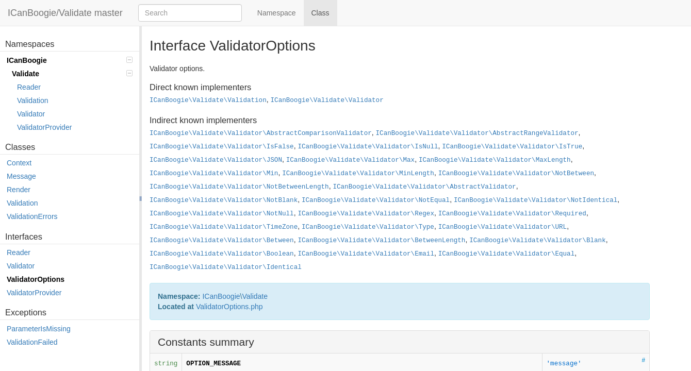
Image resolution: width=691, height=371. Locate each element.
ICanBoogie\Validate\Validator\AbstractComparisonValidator (261, 133)
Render (18, 189)
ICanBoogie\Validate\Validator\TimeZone (224, 227)
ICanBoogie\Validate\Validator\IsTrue (512, 146)
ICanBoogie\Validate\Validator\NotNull (222, 213)
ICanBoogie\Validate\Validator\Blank (537, 240)
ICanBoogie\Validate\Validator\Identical (226, 267)
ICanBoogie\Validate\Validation (208, 100)
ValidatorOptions (35, 279)
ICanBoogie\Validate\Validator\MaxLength (495, 160)
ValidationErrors (32, 216)
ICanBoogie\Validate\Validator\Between (222, 240)
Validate (72, 74)
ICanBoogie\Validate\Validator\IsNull (368, 146)
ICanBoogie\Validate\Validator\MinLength (358, 173)
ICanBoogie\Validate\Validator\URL (502, 227)
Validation (32, 100)
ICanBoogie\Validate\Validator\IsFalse (222, 146)
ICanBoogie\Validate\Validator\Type (368, 227)
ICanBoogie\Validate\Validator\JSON (216, 160)
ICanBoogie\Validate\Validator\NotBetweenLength (239, 187)
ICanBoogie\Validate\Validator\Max (350, 160)
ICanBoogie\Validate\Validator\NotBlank (224, 200)
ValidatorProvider (44, 127)
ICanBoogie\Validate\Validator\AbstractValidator (424, 187)
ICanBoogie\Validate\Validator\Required (512, 213)
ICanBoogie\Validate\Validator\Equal (506, 254)
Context (19, 163)
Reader (29, 87)
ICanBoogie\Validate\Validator (327, 100)
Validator (31, 114)
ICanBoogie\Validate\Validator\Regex (366, 213)
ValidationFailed (32, 342)
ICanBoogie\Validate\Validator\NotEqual (376, 200)
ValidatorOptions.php (229, 306)
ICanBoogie (70, 60)
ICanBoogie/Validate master (65, 13)
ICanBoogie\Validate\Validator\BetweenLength (381, 240)
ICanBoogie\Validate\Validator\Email (366, 254)
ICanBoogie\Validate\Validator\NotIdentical (535, 200)
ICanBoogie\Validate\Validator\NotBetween (516, 173)
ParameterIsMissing (39, 329)
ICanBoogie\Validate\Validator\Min (214, 173)
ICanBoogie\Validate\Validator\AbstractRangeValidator (477, 133)
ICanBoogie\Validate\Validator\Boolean (222, 254)
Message (21, 176)
